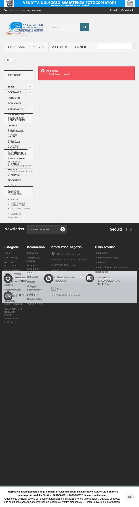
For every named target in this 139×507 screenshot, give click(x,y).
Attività (59, 47)
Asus (13, 214)
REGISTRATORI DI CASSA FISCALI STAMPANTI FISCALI (16, 169)
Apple (13, 209)
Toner (80, 47)
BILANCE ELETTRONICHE (17, 150)
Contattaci (127, 10)
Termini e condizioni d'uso (33, 399)
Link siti (13, 312)
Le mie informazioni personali (111, 397)
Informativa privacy (20, 259)
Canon (14, 225)
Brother (14, 220)
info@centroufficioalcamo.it (65, 424)
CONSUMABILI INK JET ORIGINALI (16, 136)
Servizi (39, 47)
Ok (130, 496)
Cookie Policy (17, 298)
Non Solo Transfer (20, 327)
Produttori (16, 194)
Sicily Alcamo (17, 321)
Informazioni (17, 249)
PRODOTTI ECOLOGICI (14, 101)
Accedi (114, 10)
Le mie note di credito (107, 388)
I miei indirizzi (102, 392)
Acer (13, 204)
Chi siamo (16, 47)
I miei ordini (101, 383)
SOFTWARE (14, 92)
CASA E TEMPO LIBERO (17, 123)
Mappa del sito (35, 434)
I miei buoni (101, 402)
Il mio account (105, 377)
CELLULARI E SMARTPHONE (16, 112)
